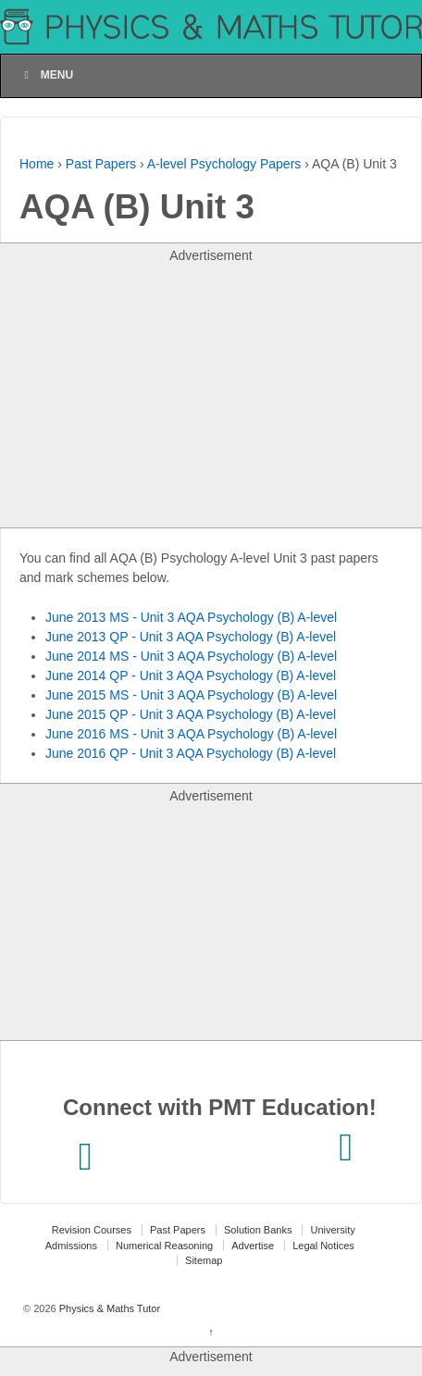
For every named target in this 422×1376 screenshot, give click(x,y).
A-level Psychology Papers (224, 163)
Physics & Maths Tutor (108, 1308)
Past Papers (101, 163)
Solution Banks (258, 1229)
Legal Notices (323, 1245)
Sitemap (203, 1260)
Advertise (252, 1245)
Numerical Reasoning (164, 1245)
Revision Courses (91, 1229)
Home (36, 163)
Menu (46, 74)
